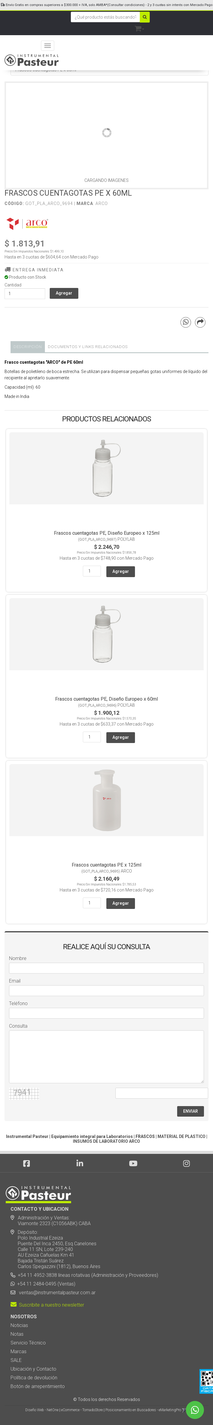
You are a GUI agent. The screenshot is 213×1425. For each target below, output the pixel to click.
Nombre (18, 958)
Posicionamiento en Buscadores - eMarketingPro (143, 1410)
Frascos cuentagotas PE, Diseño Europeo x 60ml (106, 699)
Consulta (18, 1026)
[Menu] (47, 46)
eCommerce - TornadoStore (82, 1410)
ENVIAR (190, 1111)
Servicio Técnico (28, 1343)
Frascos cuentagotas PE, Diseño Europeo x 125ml (106, 533)
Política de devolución (34, 1378)
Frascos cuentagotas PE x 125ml (106, 865)
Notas (17, 1334)
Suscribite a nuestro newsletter (47, 1305)
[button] (139, 27)
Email (14, 981)
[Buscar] (145, 17)
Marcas (19, 1351)
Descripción (28, 346)
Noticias (19, 1325)
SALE (16, 1360)
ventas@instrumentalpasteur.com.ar (56, 1292)
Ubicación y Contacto (33, 1369)
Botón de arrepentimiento (38, 1386)
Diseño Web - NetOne (41, 1410)
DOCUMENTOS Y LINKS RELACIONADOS (88, 346)
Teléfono (18, 1003)
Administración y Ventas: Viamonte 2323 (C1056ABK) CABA (51, 1220)
